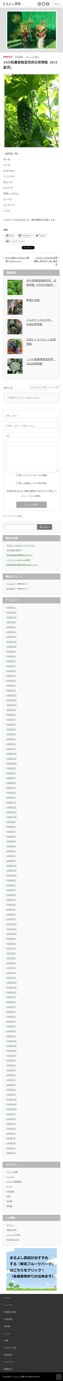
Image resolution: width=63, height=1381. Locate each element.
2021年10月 (12, 705)
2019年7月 (11, 832)
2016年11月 (12, 987)
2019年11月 (12, 812)
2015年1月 (11, 1094)
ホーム (7, 1298)
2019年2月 (11, 856)
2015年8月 (11, 1060)
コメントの (13, 1235)
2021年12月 (12, 695)
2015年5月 (11, 1075)
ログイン (10, 1225)
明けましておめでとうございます (20, 545)
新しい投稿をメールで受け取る (33, 483)
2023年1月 (11, 632)
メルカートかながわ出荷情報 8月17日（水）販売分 (45, 260)
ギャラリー (9, 1362)
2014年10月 (12, 1109)
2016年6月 (11, 1012)
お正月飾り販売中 (14, 550)
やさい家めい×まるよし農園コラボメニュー (17, 259)
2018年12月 (12, 866)
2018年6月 (11, 895)
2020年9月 (11, 768)
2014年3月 (11, 1143)
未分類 (9, 1201)
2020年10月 (12, 763)
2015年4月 (11, 1080)
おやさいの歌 (10, 1348)
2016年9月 (11, 997)
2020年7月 (11, 778)
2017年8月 (11, 944)
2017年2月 (11, 973)
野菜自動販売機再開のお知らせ (20, 555)
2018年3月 (11, 909)
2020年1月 (11, 802)
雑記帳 (9, 1206)
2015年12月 (12, 1041)
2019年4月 (11, 846)
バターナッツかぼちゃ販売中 (19, 560)
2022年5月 (11, 671)
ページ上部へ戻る (59, 1377)
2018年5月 (11, 900)
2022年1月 (11, 690)
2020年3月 (11, 792)
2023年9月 (11, 622)
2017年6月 (11, 953)
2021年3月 (11, 739)
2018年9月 (11, 880)
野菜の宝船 (33, 300)
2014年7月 (11, 1124)
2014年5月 (11, 1134)
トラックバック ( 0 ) (38, 387)
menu (56, 4)
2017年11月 (12, 929)
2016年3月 (11, 1026)
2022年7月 (11, 661)
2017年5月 (11, 958)
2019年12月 (12, 807)
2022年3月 (11, 681)
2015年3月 (11, 1085)
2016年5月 (11, 1017)
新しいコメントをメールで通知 (33, 475)
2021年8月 (11, 715)
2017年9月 (11, 939)
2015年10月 (12, 1051)
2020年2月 (11, 797)
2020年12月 (12, 754)
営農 (8, 1196)
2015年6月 (11, 1070)
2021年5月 (11, 729)
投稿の (12, 1230)
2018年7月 (11, 890)
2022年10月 (12, 647)
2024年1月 (11, 607)
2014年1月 (11, 1153)
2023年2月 (11, 627)
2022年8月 (11, 656)
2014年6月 (11, 1129)
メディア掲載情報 (14, 1182)
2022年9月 (11, 651)
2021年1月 (11, 749)
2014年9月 (11, 1114)
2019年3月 (11, 851)
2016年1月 (11, 1036)
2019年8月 (11, 827)
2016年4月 (11, 1021)
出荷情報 (19, 57)
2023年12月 (12, 612)
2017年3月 (11, 968)
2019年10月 (12, 817)
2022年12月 (12, 637)
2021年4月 (11, 734)
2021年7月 (11, 720)
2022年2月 (11, 685)
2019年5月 (11, 841)
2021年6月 (11, 724)
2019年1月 (11, 861)
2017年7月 (11, 948)
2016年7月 (11, 1007)
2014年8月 (11, 1119)
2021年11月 (12, 700)
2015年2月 (11, 1090)
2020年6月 (11, 783)
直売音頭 (10, 589)
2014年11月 (12, 1104)
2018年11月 (12, 870)
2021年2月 (11, 744)
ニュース (10, 1177)
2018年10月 (12, 875)
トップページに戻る (14, 516)
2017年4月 (11, 963)
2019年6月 (11, 836)
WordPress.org (13, 1240)
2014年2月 (11, 1148)
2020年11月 (12, 759)
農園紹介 (8, 1369)
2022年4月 (11, 676)
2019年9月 (11, 822)
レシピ (9, 1186)
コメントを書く (32, 57)
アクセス (10, 584)
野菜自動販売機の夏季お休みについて (22, 565)
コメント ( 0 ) (53, 387)
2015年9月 (11, 1056)
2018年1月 (11, 919)
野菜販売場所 (10, 1312)
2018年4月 (11, 905)
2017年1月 (11, 978)
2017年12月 (12, 924)
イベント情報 (12, 1172)
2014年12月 (12, 1099)
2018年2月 (11, 914)
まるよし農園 (18, 1377)
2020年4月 (11, 788)
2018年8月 (11, 885)
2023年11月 (12, 617)
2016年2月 (11, 1031)
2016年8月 (11, 1002)
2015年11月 (12, 1046)
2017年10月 (12, 934)
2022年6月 (11, 666)
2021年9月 (11, 710)
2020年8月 (11, 773)
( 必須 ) (11, 416)
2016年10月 (12, 992)
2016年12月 (12, 982)
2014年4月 (11, 1138)
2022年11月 (12, 642)
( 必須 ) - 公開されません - (21, 426)
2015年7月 (11, 1065)
